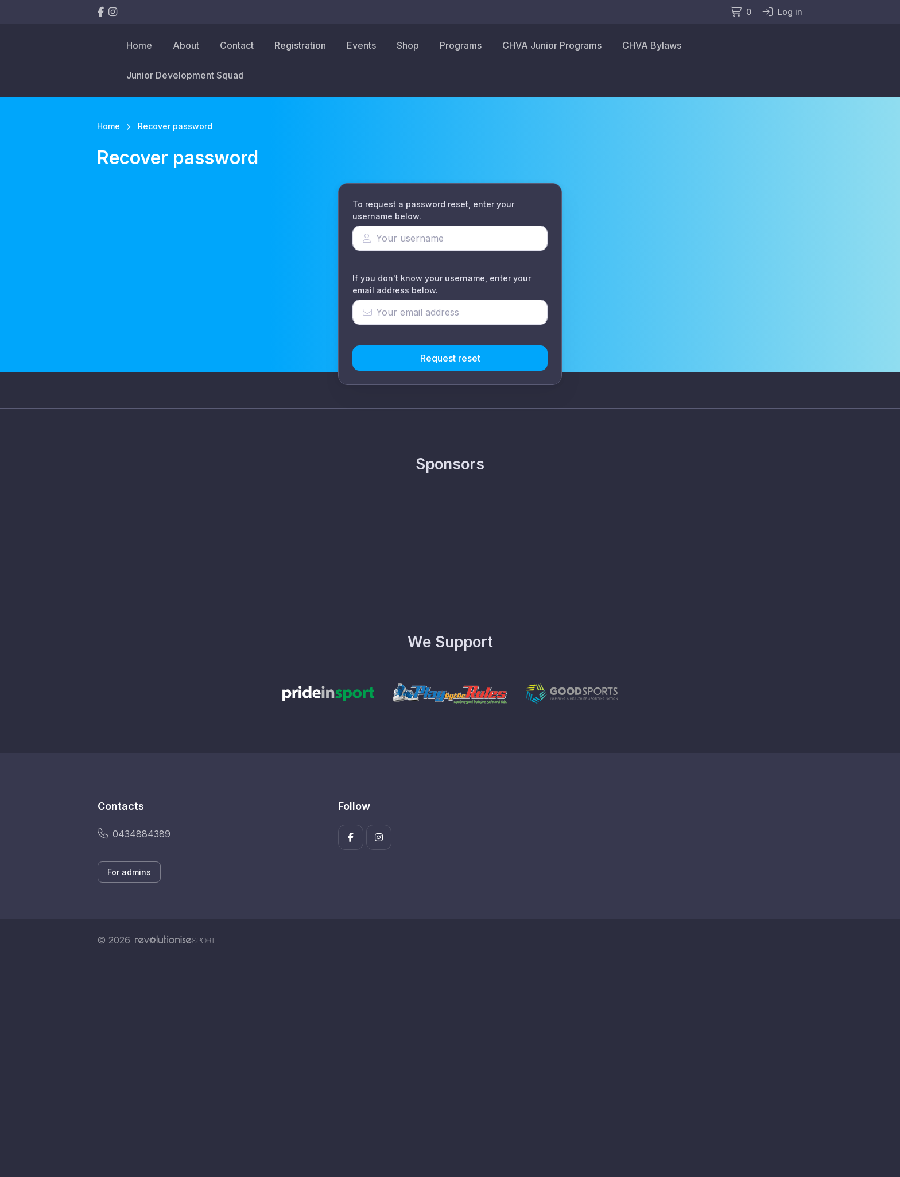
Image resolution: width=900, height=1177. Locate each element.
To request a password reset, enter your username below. (433, 210)
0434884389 (134, 834)
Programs (461, 45)
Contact (237, 45)
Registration (300, 45)
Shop (408, 45)
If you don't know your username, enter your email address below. (441, 284)
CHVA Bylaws (651, 45)
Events (361, 45)
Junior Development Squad (185, 75)
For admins (129, 872)
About (186, 45)
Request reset (450, 358)
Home (139, 45)
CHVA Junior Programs (552, 45)
